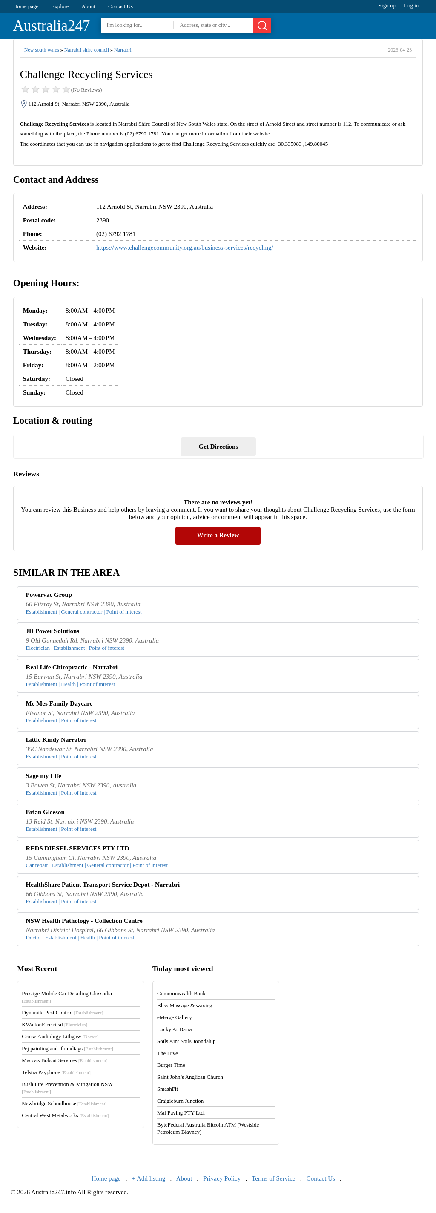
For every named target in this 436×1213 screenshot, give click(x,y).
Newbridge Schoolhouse (64, 1103)
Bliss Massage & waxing (184, 1005)
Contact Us (120, 6)
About (88, 6)
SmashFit (167, 1089)
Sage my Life (43, 775)
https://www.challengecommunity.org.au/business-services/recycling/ (184, 247)
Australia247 (51, 25)
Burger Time (171, 1065)
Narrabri (123, 50)
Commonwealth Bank (181, 993)
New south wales (41, 50)
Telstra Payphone (56, 1072)
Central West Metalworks (65, 1115)
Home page (26, 6)
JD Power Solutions (53, 631)
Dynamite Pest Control (62, 1012)
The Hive (167, 1053)
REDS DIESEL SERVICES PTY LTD (77, 848)
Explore (60, 6)
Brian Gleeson (45, 812)
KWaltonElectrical (54, 1024)
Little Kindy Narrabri (56, 739)
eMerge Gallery (174, 1017)
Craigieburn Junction (180, 1101)
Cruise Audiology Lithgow (60, 1036)
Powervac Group (49, 594)
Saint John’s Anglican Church (190, 1077)
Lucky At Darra (174, 1029)
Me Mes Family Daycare (59, 703)
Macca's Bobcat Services (64, 1060)
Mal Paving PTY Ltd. (181, 1112)
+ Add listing (148, 1178)
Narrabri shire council (86, 50)
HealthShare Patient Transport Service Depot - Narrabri (103, 884)
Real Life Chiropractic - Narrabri (72, 667)
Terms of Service (273, 1178)
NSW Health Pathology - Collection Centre (84, 920)
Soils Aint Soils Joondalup (186, 1041)
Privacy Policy (222, 1178)
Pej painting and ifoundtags (67, 1048)
